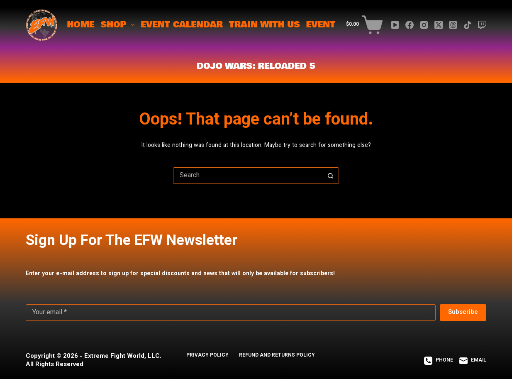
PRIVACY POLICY (207, 355)
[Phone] (438, 361)
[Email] (472, 361)
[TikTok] (467, 25)
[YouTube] (395, 25)
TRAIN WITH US (264, 24)
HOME (80, 24)
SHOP (119, 24)
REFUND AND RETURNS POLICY (277, 355)
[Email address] (231, 312)
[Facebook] (409, 25)
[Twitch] (482, 25)
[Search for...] (247, 175)
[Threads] (453, 25)
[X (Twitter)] (438, 25)
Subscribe (463, 312)
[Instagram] (424, 25)
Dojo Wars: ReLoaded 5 (256, 66)
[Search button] (330, 175)
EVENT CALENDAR (182, 24)
